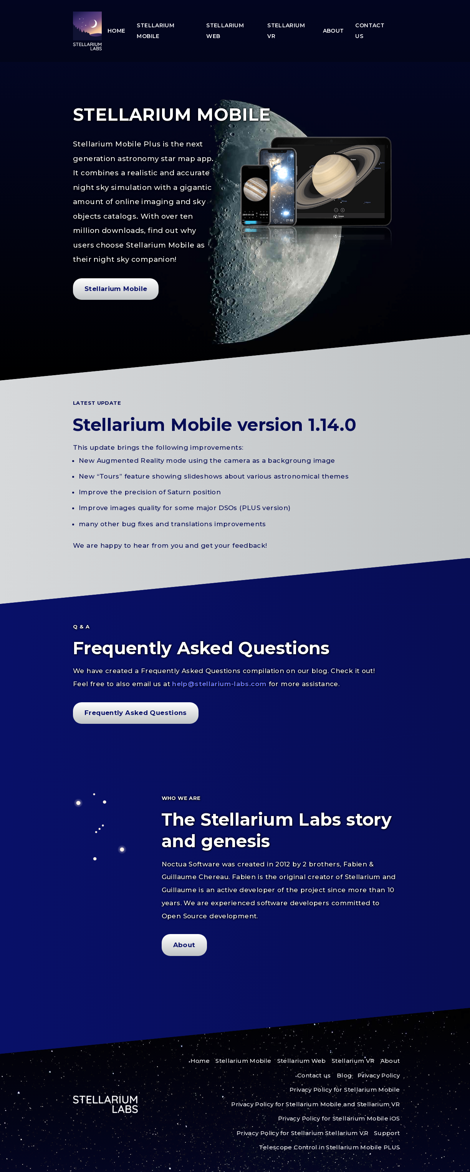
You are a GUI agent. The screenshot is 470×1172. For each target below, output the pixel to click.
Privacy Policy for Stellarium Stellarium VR (302, 1133)
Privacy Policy (378, 1075)
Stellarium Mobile (155, 30)
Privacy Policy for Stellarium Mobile (345, 1089)
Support (387, 1133)
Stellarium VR (286, 30)
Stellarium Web (225, 30)
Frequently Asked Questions (135, 712)
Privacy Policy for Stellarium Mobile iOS (339, 1118)
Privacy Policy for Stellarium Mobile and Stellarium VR (315, 1104)
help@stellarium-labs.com (220, 684)
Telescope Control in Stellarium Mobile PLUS (329, 1147)
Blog (344, 1075)
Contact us (369, 30)
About (333, 31)
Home (117, 31)
